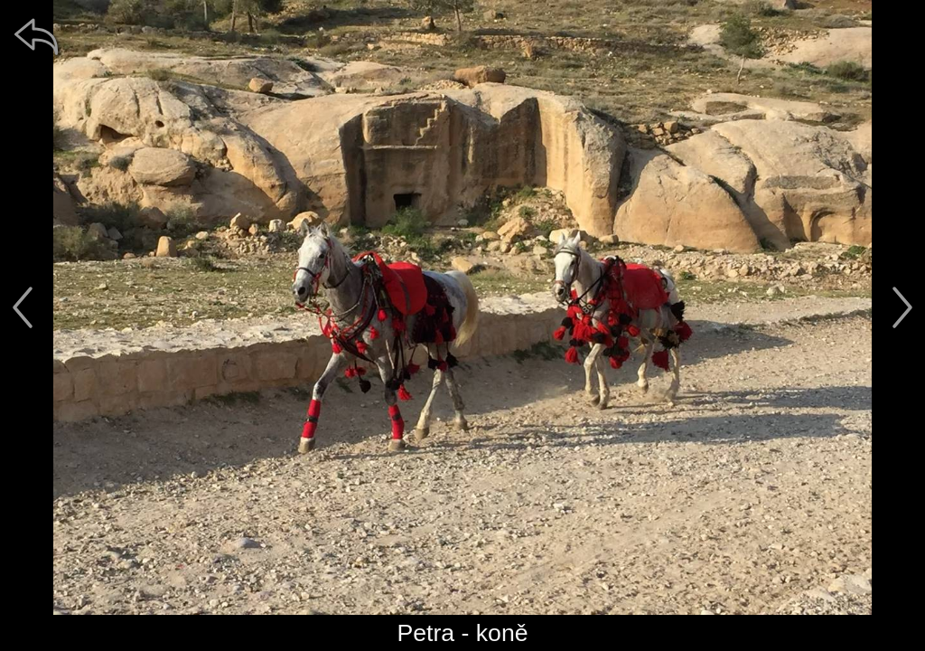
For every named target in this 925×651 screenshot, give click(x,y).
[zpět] (36, 36)
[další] (902, 307)
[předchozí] (22, 307)
